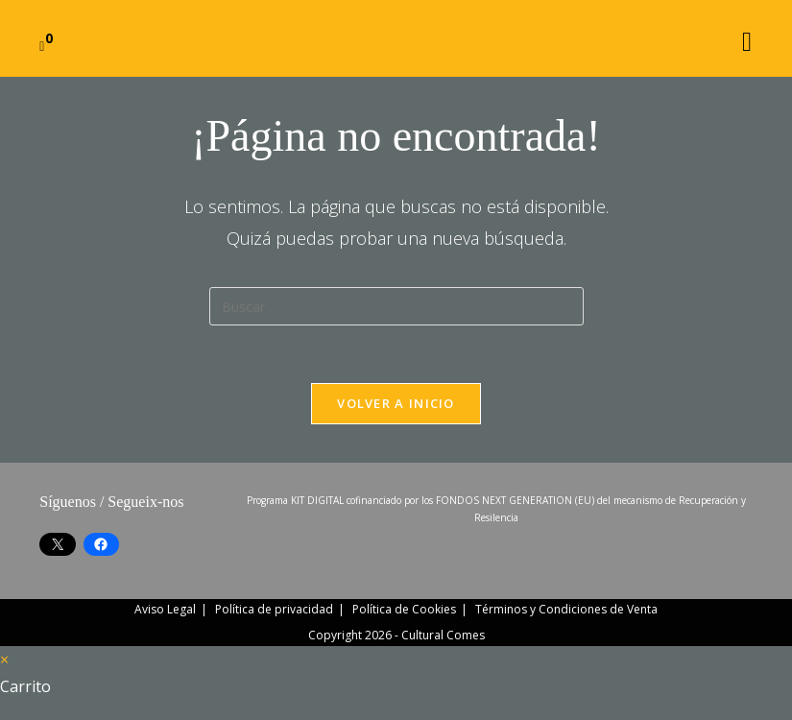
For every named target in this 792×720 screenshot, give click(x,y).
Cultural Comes (443, 635)
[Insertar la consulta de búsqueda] (396, 306)
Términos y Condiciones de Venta (566, 609)
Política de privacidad (274, 609)
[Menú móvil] (747, 38)
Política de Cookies (404, 609)
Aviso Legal (165, 609)
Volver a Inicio (396, 403)
